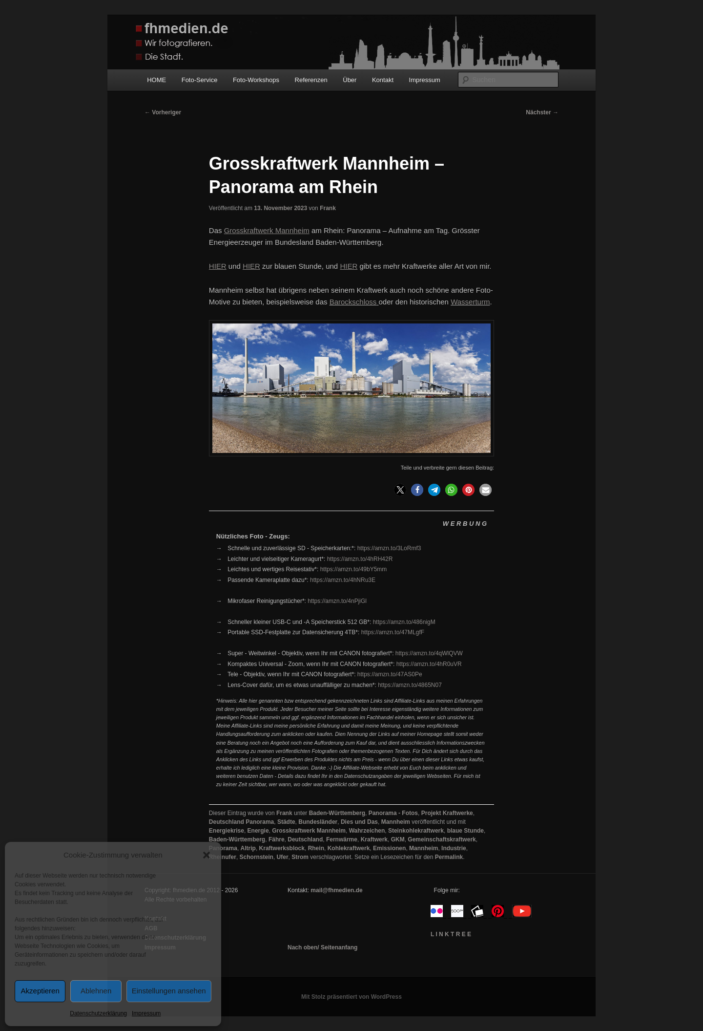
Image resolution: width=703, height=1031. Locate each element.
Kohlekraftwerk (349, 848)
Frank (328, 208)
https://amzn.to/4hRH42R (360, 559)
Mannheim (395, 821)
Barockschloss (353, 302)
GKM (398, 839)
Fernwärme (341, 839)
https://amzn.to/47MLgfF (392, 632)
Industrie (453, 848)
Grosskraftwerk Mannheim (309, 830)
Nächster (542, 112)
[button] (206, 855)
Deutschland (305, 839)
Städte (286, 821)
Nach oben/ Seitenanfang (322, 947)
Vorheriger (163, 112)
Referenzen (311, 80)
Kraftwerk (374, 839)
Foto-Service (200, 80)
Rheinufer (222, 857)
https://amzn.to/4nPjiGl (337, 601)
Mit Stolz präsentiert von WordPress (351, 996)
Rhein (316, 848)
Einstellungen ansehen (169, 991)
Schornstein (256, 857)
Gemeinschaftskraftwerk (442, 839)
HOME (156, 80)
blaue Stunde (465, 830)
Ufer (283, 857)
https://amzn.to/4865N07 (410, 685)
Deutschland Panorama (241, 821)
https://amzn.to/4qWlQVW (429, 653)
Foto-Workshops (256, 80)
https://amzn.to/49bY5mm (353, 569)
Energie (258, 830)
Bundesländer (317, 821)
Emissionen (389, 848)
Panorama (223, 848)
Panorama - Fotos (393, 813)
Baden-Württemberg (337, 813)
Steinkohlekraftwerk (416, 830)
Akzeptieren (40, 991)
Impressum (146, 1013)
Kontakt (382, 80)
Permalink (449, 857)
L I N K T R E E (451, 934)
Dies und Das (359, 821)
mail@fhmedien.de (336, 890)
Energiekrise (226, 830)
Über (349, 80)
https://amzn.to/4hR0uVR (429, 664)
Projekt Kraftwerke (447, 813)
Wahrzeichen (367, 830)
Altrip (248, 848)
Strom (300, 857)
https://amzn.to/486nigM (404, 622)
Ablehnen (96, 991)
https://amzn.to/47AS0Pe (389, 674)
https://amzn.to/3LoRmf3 (389, 548)
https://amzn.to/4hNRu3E (342, 580)
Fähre (277, 839)
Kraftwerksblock (282, 848)
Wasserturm (470, 302)
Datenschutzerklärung (98, 1013)
